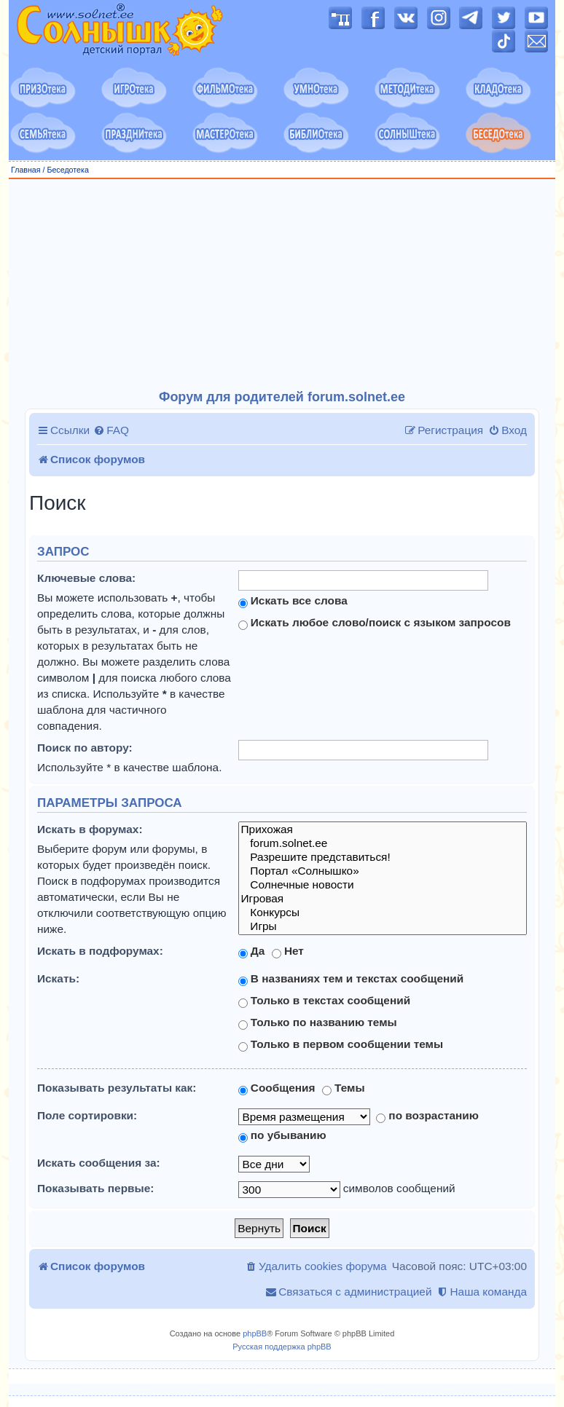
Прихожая (382, 830)
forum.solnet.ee (382, 844)
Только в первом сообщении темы (341, 1044)
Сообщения (277, 1088)
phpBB (255, 1333)
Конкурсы (382, 913)
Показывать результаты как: (116, 1087)
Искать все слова (293, 600)
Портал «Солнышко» (382, 871)
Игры (382, 927)
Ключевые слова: (86, 578)
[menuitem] (111, 430)
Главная (26, 169)
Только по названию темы (317, 1022)
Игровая (382, 899)
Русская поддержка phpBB (281, 1346)
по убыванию (282, 1135)
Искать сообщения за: (98, 1162)
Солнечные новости (382, 885)
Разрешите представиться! (382, 857)
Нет (288, 951)
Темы (343, 1088)
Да (251, 951)
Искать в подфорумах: (100, 951)
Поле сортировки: (87, 1115)
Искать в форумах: (90, 829)
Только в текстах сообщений (324, 1000)
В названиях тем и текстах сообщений (351, 978)
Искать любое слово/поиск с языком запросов (374, 622)
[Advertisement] (282, 285)
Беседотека (67, 169)
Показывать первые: (95, 1188)
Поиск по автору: (85, 747)
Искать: (58, 978)
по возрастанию (427, 1115)
